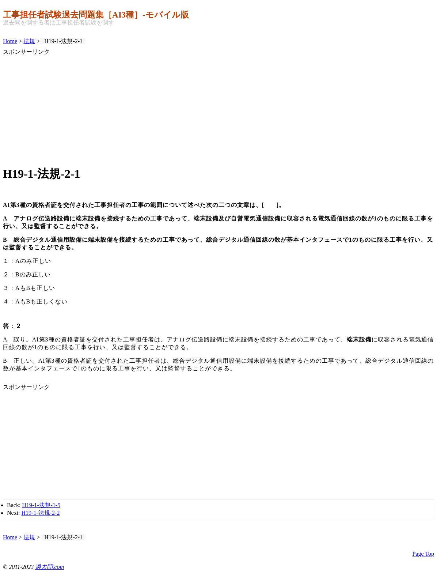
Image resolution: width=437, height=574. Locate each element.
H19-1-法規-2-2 (41, 513)
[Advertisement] (218, 107)
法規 (29, 41)
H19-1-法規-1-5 (41, 505)
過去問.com (49, 567)
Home (10, 41)
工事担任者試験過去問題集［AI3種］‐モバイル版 (96, 14)
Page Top (423, 554)
